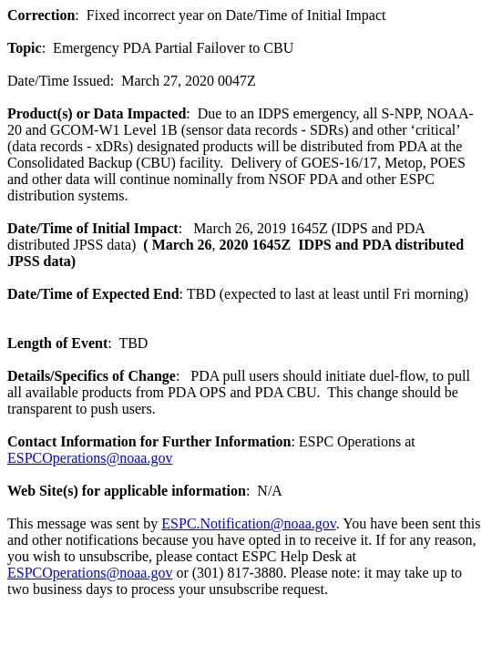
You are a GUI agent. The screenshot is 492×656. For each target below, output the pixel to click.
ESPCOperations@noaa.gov (89, 458)
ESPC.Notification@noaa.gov (248, 523)
